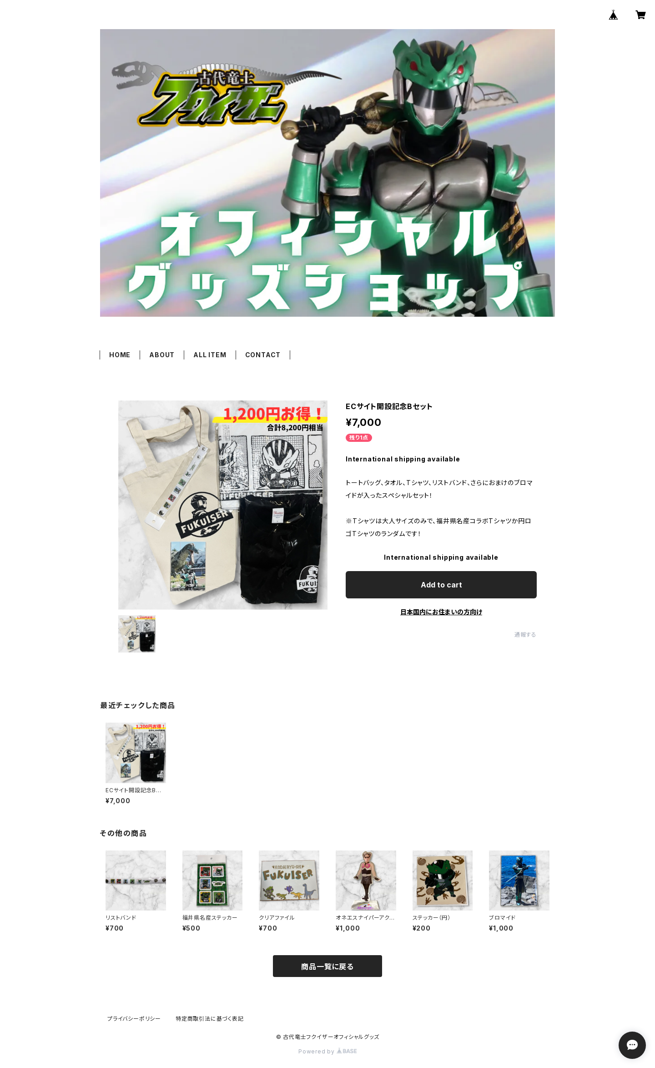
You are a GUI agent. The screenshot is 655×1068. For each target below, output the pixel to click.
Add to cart (441, 584)
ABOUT (162, 355)
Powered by (327, 1051)
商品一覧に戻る (327, 966)
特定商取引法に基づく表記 (210, 1018)
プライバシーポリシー (134, 1018)
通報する (525, 634)
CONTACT (263, 355)
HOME (120, 355)
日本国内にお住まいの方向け (441, 612)
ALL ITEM (209, 355)
